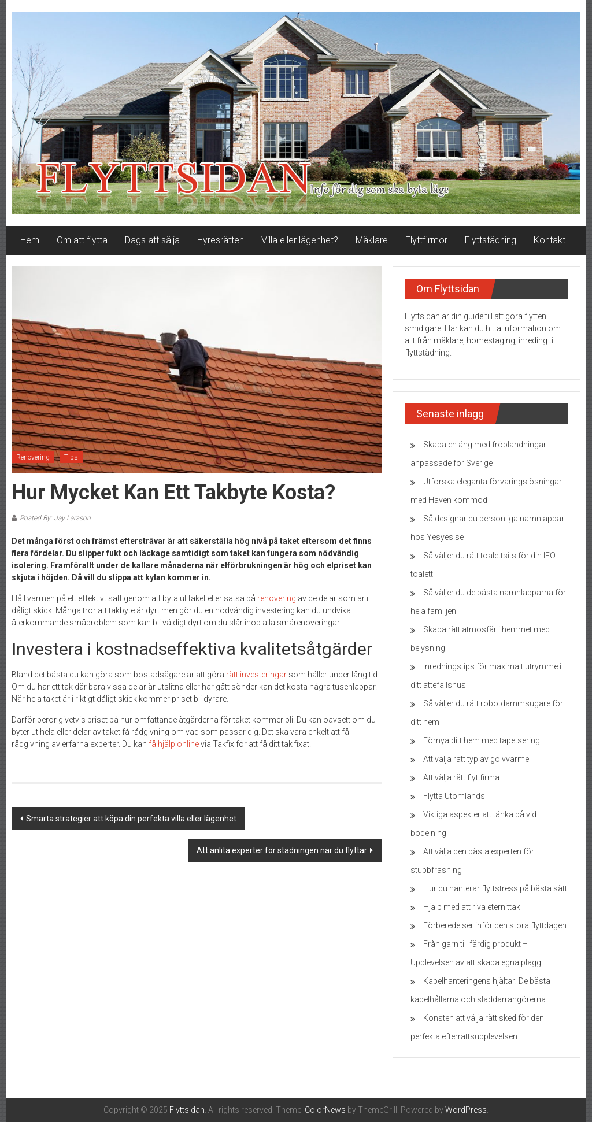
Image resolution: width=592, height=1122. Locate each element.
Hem (29, 240)
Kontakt (549, 240)
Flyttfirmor (426, 240)
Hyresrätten (220, 240)
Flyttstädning (490, 240)
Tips (71, 457)
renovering (276, 598)
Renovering (33, 457)
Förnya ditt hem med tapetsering (481, 740)
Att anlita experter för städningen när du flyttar (282, 850)
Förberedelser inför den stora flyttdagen (495, 925)
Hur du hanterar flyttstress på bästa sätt (495, 888)
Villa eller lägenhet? (299, 240)
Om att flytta (82, 240)
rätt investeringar (256, 674)
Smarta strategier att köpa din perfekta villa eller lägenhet (131, 818)
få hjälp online (174, 744)
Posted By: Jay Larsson (55, 518)
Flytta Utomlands (454, 796)
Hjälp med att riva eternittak (471, 907)
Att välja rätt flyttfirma (461, 777)
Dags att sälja (152, 240)
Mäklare (372, 240)
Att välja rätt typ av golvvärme (476, 759)
